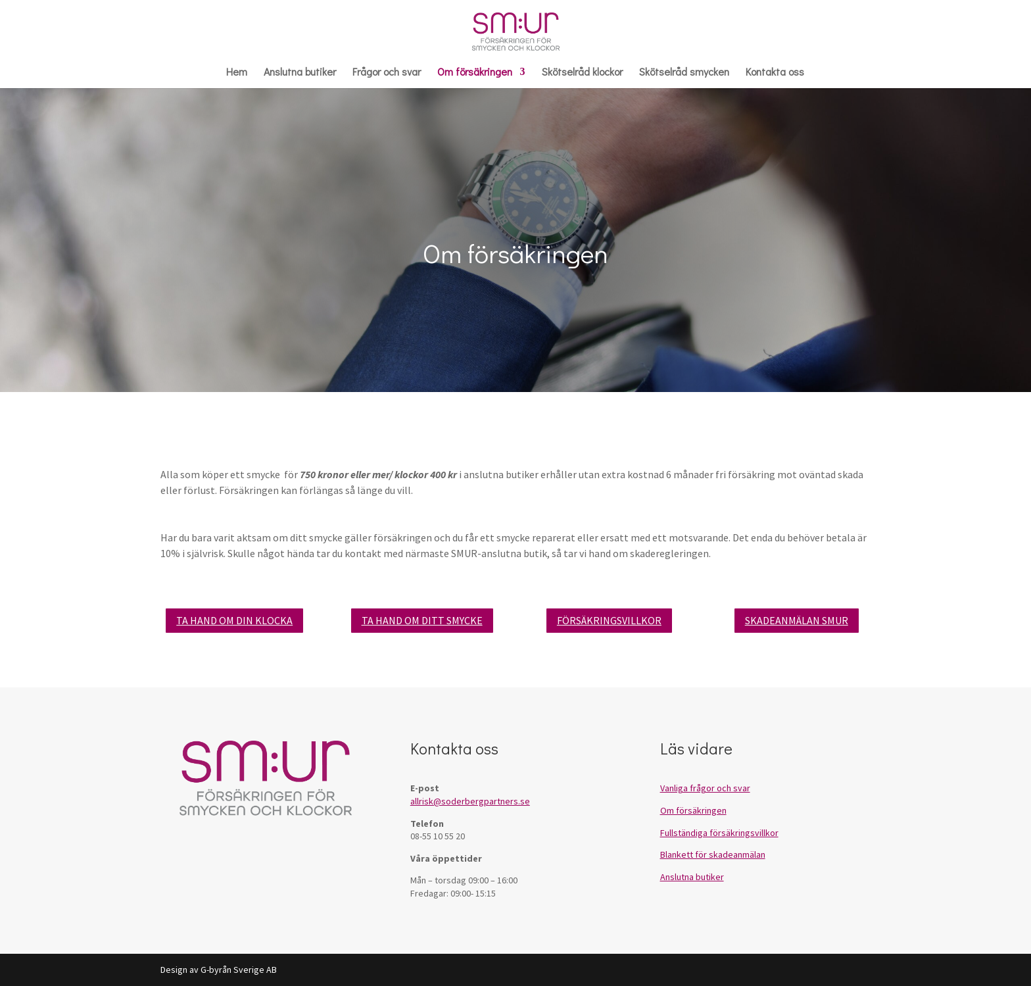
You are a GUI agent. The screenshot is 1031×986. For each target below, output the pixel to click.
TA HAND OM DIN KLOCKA (234, 620)
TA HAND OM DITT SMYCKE (422, 620)
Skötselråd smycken (684, 72)
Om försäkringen (474, 72)
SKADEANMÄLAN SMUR (796, 620)
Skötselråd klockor (582, 72)
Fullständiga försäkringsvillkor (719, 833)
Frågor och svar (386, 72)
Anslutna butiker (300, 72)
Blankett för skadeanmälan (712, 854)
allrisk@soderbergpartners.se (470, 801)
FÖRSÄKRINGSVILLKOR (609, 620)
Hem (236, 72)
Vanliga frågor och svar (705, 788)
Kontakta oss (775, 72)
